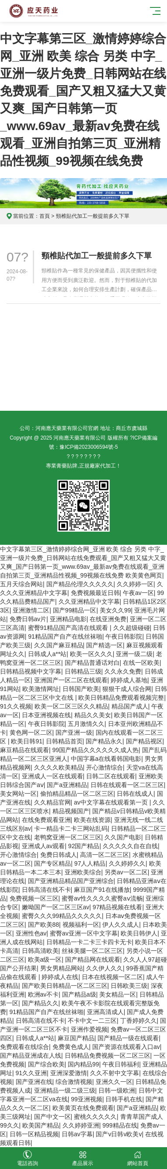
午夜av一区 (138, 592)
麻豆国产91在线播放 (102, 889)
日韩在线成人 (135, 793)
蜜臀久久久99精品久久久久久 (62, 915)
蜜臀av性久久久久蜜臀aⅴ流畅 (102, 898)
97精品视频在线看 (118, 907)
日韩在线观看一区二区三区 (127, 784)
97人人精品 (90, 863)
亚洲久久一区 (114, 1081)
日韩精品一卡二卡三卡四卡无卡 (89, 942)
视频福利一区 (81, 924)
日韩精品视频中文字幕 (30, 671)
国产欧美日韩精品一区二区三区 (65, 985)
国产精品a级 (79, 994)
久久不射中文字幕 (114, 1072)
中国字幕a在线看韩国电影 (106, 758)
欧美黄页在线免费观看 (83, 1107)
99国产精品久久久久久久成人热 (95, 749)
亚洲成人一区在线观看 (52, 776)
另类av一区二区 (126, 872)
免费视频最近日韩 (95, 592)
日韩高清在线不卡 (46, 889)
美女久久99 (115, 610)
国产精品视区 (144, 741)
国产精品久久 (40, 1003)
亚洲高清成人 (105, 1011)
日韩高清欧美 (40, 950)
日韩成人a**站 (47, 653)
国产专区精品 (52, 863)
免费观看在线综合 (24, 1046)
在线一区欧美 (141, 662)
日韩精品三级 (83, 671)
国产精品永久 (104, 741)
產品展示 (82, 1158)
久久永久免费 (122, 671)
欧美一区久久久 (91, 653)
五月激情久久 (86, 723)
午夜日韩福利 (120, 1064)
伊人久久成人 (120, 924)
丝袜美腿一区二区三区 (92, 950)
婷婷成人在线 (60, 976)
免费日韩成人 (58, 854)
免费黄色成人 (70, 1046)
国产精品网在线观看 (92, 959)
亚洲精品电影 (68, 618)
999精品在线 (119, 1125)
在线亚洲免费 (108, 618)
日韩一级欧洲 (116, 1090)
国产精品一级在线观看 (128, 1038)
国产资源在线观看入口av (126, 1046)
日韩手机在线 (123, 1099)
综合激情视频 (74, 1081)
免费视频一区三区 (34, 898)
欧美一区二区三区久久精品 (71, 706)
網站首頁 (137, 1158)
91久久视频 (15, 706)
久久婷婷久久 (127, 863)
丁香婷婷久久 (138, 1020)
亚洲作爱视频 (89, 1029)
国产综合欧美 (46, 1064)
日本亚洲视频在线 (46, 715)
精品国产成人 (129, 706)
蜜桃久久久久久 (95, 1116)
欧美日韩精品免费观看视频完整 (121, 697)
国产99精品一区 (75, 610)
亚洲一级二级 (134, 653)
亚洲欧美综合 (83, 872)
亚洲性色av (31, 933)
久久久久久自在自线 (130, 845)
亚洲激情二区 (31, 610)
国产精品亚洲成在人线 (30, 1055)
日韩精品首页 (64, 741)
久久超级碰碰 (131, 627)
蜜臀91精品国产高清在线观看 (69, 627)
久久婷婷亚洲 (81, 1125)
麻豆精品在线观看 (24, 749)
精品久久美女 (92, 715)
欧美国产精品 (40, 1125)
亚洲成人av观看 (43, 845)
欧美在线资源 (92, 819)
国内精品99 (83, 1064)
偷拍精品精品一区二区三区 (77, 793)
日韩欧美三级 (129, 985)
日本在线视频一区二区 (112, 976)
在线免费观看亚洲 (46, 819)
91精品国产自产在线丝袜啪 (65, 636)
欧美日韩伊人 (139, 933)
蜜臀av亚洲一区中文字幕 (84, 933)
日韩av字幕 (77, 1134)
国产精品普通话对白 (92, 662)
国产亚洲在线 (34, 1081)
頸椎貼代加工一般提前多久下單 (97, 255)
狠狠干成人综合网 (126, 688)
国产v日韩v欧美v (119, 1134)
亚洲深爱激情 (68, 1072)
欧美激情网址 (40, 688)
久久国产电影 (122, 837)
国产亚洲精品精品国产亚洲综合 (71, 880)
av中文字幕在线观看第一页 (112, 802)
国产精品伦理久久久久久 (80, 584)
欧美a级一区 (45, 959)
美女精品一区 (117, 994)
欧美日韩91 (26, 741)
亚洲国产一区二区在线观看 (71, 680)
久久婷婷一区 (135, 584)
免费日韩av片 (28, 618)
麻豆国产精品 (76, 1038)
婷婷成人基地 (129, 680)
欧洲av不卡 (43, 994)
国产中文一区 (52, 1116)
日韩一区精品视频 (34, 1134)
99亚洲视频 (86, 1099)
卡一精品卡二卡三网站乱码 (71, 828)
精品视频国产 (70, 811)
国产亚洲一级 (74, 732)
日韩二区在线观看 (110, 776)
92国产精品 (84, 845)
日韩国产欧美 (81, 688)
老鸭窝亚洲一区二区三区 (67, 837)
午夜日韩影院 (123, 636)
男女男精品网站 (61, 968)
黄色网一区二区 (31, 732)
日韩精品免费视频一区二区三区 (107, 1055)
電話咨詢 (27, 1158)
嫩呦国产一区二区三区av (56, 907)
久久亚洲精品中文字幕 (89, 601)
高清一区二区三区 (104, 854)
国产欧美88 (43, 924)
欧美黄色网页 (143, 575)
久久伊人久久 (104, 968)
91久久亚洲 (31, 1072)
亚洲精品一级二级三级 (64, 1090)
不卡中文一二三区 (92, 1020)
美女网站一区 (18, 793)
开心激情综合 (104, 767)
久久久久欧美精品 (58, 767)
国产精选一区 (104, 645)
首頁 (44, 216)
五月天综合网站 (21, 584)
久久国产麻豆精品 (58, 645)
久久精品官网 (52, 802)
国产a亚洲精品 (67, 784)
